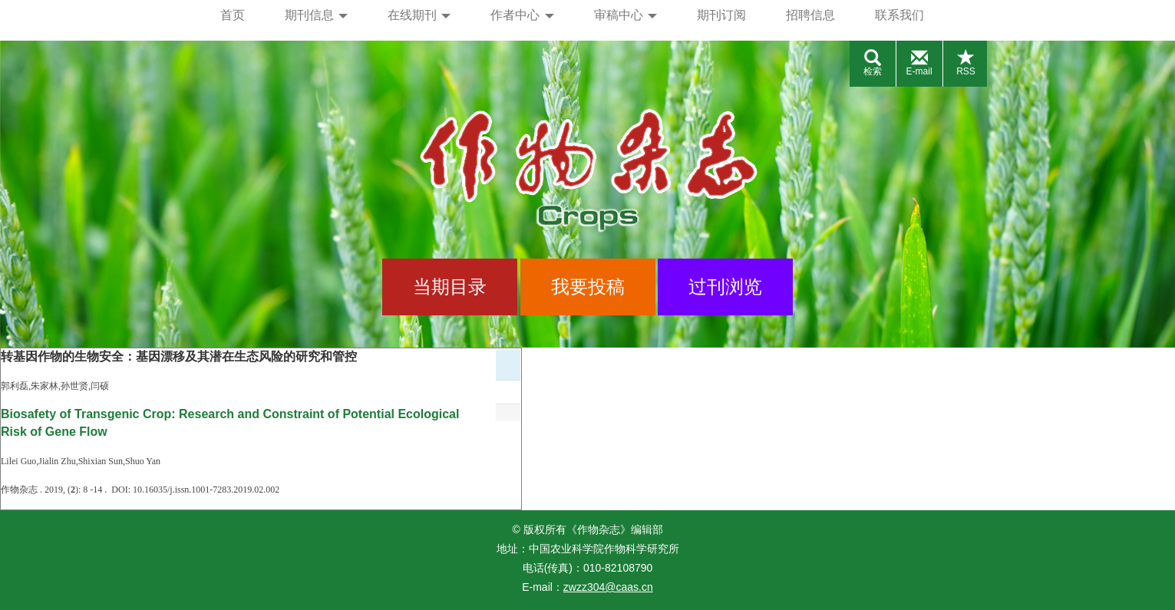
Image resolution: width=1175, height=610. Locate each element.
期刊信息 (316, 14)
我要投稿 (588, 286)
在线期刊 (419, 14)
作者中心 (521, 14)
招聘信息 (810, 14)
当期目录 (450, 286)
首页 (232, 14)
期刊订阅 (721, 14)
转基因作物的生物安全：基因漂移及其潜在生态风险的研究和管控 (179, 356)
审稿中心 (625, 14)
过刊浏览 (725, 286)
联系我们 (899, 14)
